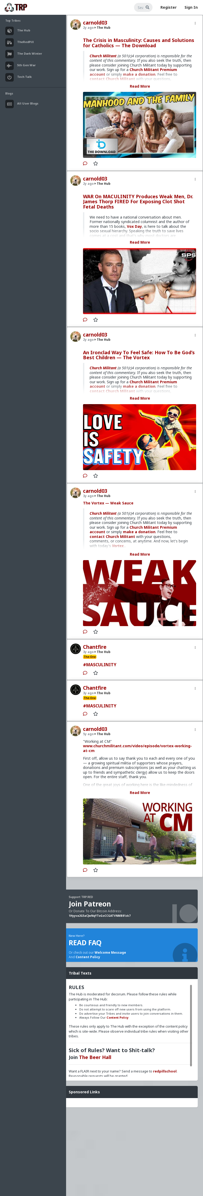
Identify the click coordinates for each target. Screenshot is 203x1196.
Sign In (191, 7)
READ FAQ (85, 942)
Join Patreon (90, 904)
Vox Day (134, 226)
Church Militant (103, 55)
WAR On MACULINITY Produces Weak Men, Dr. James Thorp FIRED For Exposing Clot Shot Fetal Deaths (138, 201)
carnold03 (95, 22)
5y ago (88, 734)
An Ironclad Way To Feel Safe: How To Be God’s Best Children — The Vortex (139, 355)
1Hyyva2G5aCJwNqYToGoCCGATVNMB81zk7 (100, 916)
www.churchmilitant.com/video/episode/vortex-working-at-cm (137, 748)
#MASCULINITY (99, 665)
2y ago (88, 27)
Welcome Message (110, 952)
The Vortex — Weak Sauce (108, 502)
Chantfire (95, 647)
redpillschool (165, 1071)
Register (168, 7)
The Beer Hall (95, 1057)
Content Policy (88, 957)
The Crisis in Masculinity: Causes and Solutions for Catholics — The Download (138, 43)
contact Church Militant (112, 536)
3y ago (88, 496)
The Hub (102, 27)
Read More (140, 86)
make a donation (139, 531)
